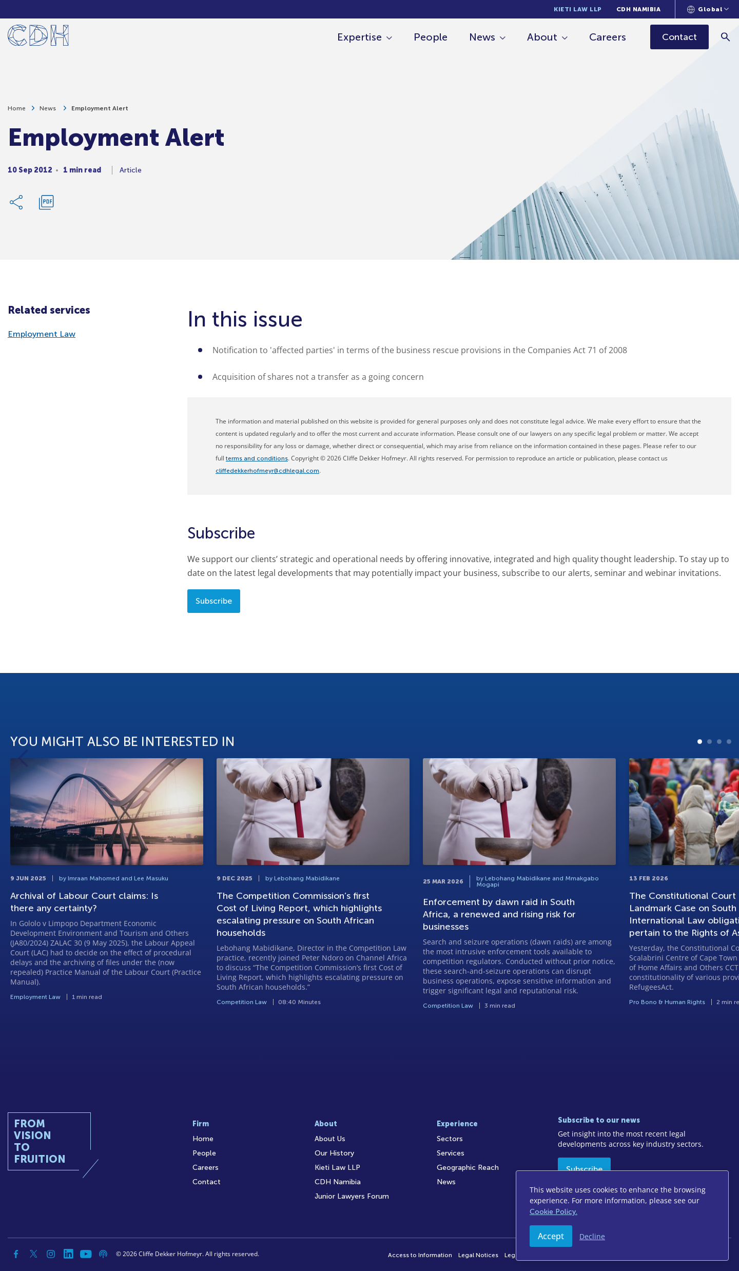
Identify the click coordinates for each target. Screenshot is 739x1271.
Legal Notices (478, 1255)
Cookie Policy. (553, 1211)
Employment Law (41, 334)
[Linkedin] (68, 1254)
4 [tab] (729, 786)
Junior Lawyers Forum (352, 1196)
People (432, 37)
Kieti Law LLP (578, 9)
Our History (334, 1153)
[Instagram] (51, 1254)
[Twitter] (33, 1254)
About (543, 37)
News (483, 37)
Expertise (360, 37)
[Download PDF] (46, 206)
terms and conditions (257, 458)
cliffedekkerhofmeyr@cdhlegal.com (267, 470)
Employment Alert (99, 112)
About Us (330, 1138)
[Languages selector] (708, 9)
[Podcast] (103, 1254)
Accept (551, 1236)
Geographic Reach (468, 1167)
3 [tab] (719, 786)
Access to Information (420, 1255)
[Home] (38, 37)
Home (17, 112)
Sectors (450, 1138)
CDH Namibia (638, 9)
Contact (206, 1182)
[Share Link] (17, 206)
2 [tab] (709, 786)
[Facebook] (16, 1254)
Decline (592, 1236)
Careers (608, 37)
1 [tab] (699, 786)
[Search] (726, 37)
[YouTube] (85, 1254)
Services (450, 1153)
